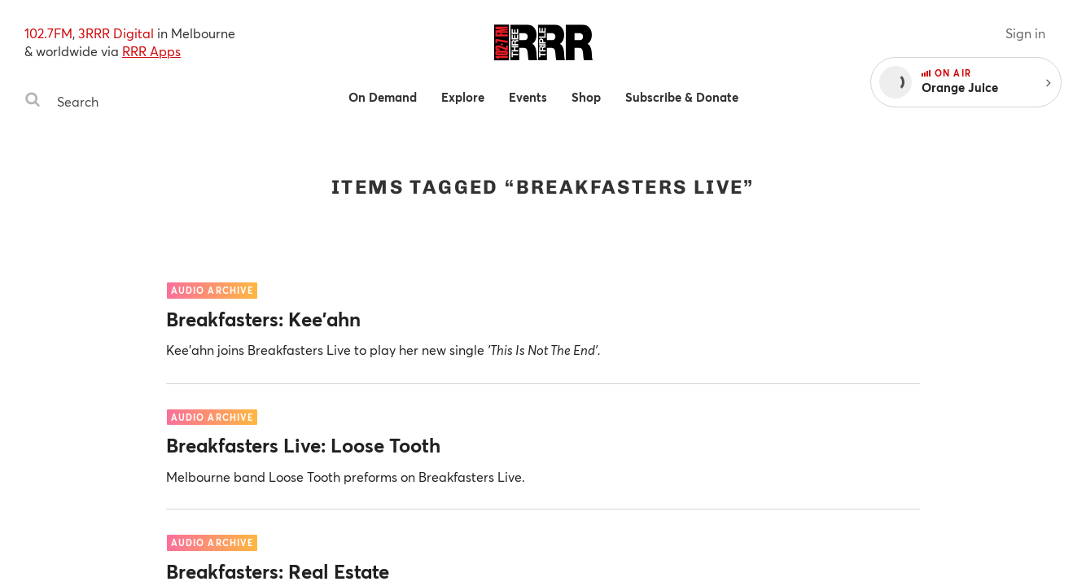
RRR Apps (151, 50)
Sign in (1025, 33)
